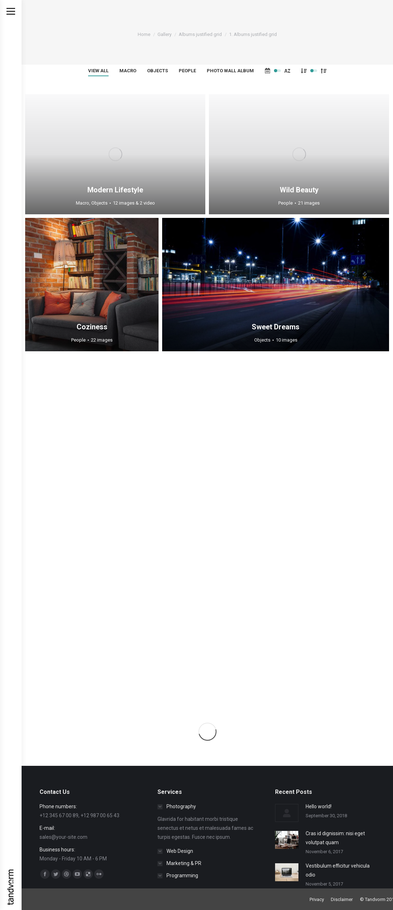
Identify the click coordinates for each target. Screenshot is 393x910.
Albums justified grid (200, 34)
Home (144, 34)
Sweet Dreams (276, 327)
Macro (127, 70)
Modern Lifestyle (115, 190)
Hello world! (319, 806)
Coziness (92, 327)
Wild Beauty (299, 190)
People (187, 70)
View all (98, 70)
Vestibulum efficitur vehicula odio (338, 870)
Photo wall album (230, 70)
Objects (157, 70)
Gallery (164, 34)
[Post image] (286, 813)
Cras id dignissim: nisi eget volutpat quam (335, 838)
